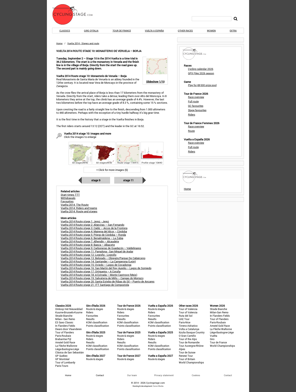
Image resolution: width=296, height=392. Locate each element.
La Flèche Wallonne (66, 345)
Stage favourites (197, 110)
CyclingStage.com (75, 14)
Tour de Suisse (187, 352)
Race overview (196, 97)
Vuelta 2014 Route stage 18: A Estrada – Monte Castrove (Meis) (99, 275)
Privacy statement (164, 375)
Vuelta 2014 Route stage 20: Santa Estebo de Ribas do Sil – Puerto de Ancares (107, 281)
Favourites (92, 315)
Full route (193, 101)
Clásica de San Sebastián (69, 352)
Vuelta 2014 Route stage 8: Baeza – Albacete (88, 245)
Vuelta (213, 335)
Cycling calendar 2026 (200, 69)
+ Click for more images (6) (112, 170)
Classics (64, 30)
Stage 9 (95, 180)
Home (59, 43)
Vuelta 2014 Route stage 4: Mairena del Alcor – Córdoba (94, 231)
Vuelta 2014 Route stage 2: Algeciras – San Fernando (92, 225)
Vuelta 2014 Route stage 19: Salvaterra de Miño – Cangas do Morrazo (102, 278)
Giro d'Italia (91, 30)
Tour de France (122, 30)
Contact (228, 375)
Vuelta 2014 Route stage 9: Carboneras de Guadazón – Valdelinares (101, 248)
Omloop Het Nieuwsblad (69, 309)
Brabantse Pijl (63, 339)
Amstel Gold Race (65, 342)
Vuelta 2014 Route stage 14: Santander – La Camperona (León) (98, 261)
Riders (191, 114)
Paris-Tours (61, 365)
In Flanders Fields (65, 325)
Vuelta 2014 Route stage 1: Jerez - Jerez (85, 221)
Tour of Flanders (64, 332)
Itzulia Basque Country (191, 332)
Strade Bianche (63, 315)
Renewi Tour (186, 355)
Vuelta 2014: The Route (75, 205)
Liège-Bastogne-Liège (67, 349)
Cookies (196, 375)
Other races (185, 30)
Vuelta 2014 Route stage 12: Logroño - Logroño (88, 255)
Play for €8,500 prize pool (202, 85)
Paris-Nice (184, 322)
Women (211, 30)
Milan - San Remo (65, 319)
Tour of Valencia (188, 309)
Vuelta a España (154, 30)
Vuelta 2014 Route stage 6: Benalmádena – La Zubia (92, 238)
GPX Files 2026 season (201, 73)
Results (90, 319)
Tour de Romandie (189, 342)
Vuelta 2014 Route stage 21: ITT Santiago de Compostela (95, 285)
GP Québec (61, 355)
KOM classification (96, 322)
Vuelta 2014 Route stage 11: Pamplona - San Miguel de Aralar (97, 251)
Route (191, 130)
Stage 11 (128, 180)
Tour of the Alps (188, 339)
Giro (212, 339)
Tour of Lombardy (65, 362)
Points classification (97, 325)
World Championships (191, 362)
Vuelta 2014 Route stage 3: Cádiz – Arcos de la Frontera (94, 228)
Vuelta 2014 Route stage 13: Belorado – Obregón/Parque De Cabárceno (103, 258)
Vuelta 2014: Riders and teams (79, 208)
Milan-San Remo (219, 312)
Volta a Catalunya (189, 329)
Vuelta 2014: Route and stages (79, 211)
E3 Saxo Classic (64, 322)
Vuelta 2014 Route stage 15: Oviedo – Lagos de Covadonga (96, 265)
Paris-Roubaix (63, 335)
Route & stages (94, 309)
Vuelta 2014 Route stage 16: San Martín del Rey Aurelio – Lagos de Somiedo (106, 268)
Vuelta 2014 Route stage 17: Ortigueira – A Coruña (90, 271)
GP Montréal (62, 359)
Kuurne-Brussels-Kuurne (68, 312)
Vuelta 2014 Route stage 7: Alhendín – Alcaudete (90, 241)
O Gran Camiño (187, 335)
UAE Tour (184, 319)
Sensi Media (158, 386)
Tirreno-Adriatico (188, 325)
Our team (132, 375)
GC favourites (195, 105)
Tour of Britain (187, 359)
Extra (233, 30)
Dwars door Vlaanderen (68, 329)
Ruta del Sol (185, 315)
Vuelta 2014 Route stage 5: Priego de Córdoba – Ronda (93, 235)
